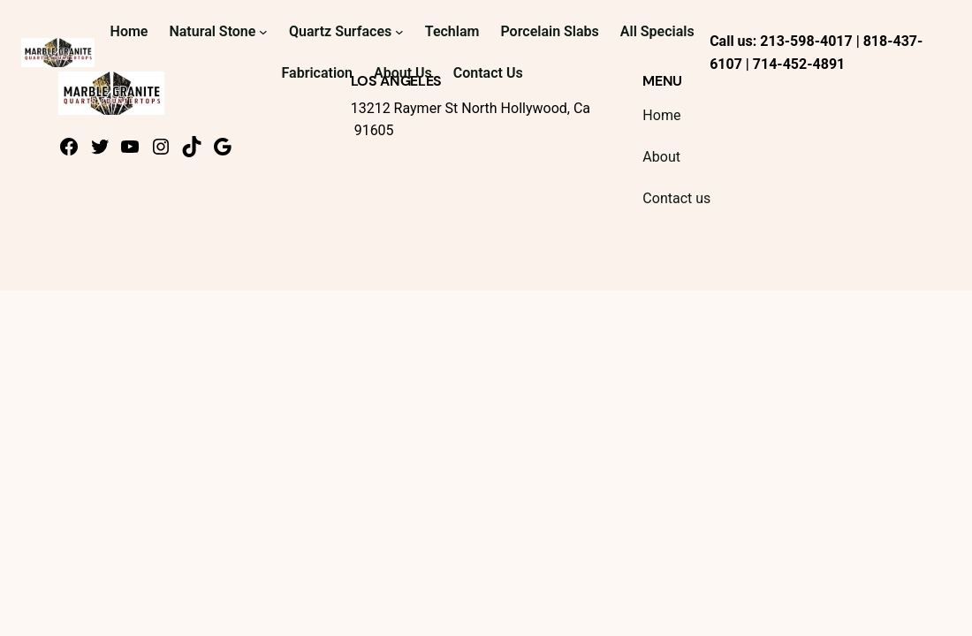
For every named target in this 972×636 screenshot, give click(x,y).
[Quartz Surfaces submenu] (399, 31)
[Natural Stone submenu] (263, 31)
